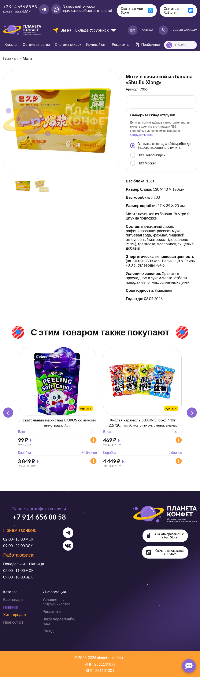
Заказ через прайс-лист (58, 621)
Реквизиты (120, 44)
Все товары (13, 599)
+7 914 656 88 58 (20, 6)
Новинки (10, 607)
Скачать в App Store (132, 10)
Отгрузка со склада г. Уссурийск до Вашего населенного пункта (160, 145)
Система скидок (68, 44)
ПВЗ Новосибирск (147, 155)
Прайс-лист (13, 622)
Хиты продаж (14, 614)
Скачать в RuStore (171, 10)
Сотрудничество (36, 44)
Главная (10, 58)
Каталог (11, 44)
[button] (192, 412)
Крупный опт (96, 44)
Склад (47, 630)
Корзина (140, 30)
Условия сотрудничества (56, 601)
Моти (27, 58)
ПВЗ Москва (143, 163)
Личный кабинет (178, 30)
